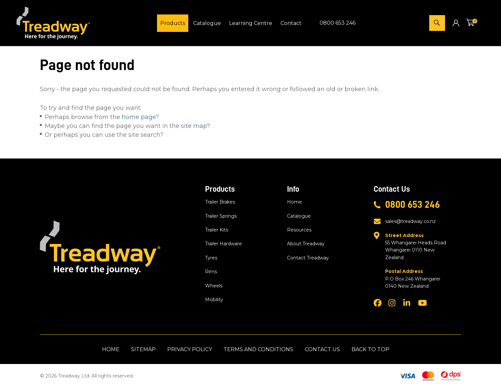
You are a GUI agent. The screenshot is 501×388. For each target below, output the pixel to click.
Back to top (370, 349)
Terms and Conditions (258, 349)
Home (294, 202)
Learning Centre (250, 23)
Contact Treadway (308, 258)
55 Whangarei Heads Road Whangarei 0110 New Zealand (417, 246)
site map (194, 126)
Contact (291, 23)
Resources (299, 230)
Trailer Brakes (220, 202)
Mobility (214, 300)
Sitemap (143, 349)
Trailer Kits (216, 230)
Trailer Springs (221, 216)
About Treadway (306, 244)
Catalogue (207, 23)
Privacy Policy (189, 349)
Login (456, 23)
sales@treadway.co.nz (410, 221)
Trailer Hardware (223, 244)
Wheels (214, 286)
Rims (211, 272)
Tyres (211, 258)
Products (172, 23)
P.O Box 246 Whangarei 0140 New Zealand (417, 278)
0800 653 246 (338, 23)
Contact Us (322, 349)
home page (139, 117)
